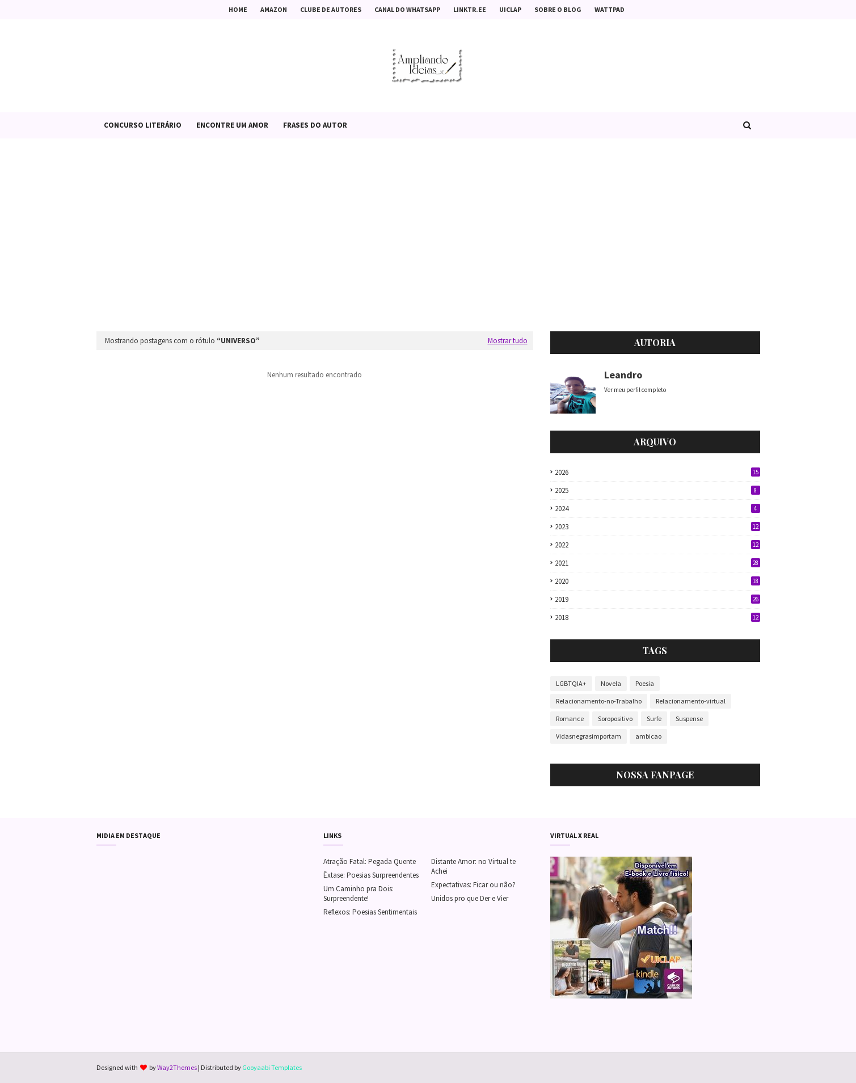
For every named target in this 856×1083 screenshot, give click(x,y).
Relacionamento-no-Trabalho (599, 701)
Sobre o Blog (557, 9)
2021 (657, 563)
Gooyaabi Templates (272, 1067)
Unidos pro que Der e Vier (469, 898)
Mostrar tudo (508, 340)
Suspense (689, 718)
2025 (657, 490)
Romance (570, 718)
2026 (657, 472)
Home (238, 9)
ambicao (648, 736)
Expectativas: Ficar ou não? (473, 885)
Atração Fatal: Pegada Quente (369, 861)
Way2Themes (177, 1067)
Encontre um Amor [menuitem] (232, 125)
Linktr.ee (469, 9)
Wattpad (609, 9)
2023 (657, 527)
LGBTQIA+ (571, 683)
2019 (657, 599)
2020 (657, 581)
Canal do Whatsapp (407, 9)
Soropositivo (615, 718)
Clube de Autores (330, 9)
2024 (657, 508)
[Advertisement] (428, 234)
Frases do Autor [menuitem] (315, 125)
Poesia (644, 683)
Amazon (273, 9)
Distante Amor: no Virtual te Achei (473, 866)
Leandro (623, 374)
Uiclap (510, 9)
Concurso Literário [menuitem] (143, 125)
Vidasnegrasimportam (588, 736)
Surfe (654, 718)
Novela (611, 683)
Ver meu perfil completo (635, 390)
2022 (657, 545)
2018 (657, 617)
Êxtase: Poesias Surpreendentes (371, 875)
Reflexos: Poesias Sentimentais (370, 912)
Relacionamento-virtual (691, 701)
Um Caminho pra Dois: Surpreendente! (358, 893)
